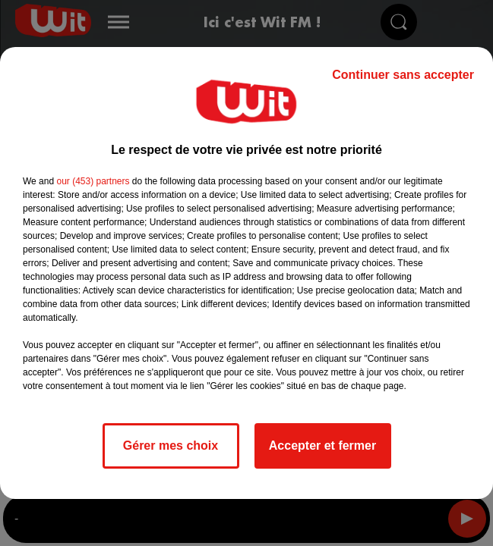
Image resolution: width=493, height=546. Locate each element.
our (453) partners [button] (92, 181)
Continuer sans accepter (403, 74)
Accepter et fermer (322, 445)
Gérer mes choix (170, 445)
